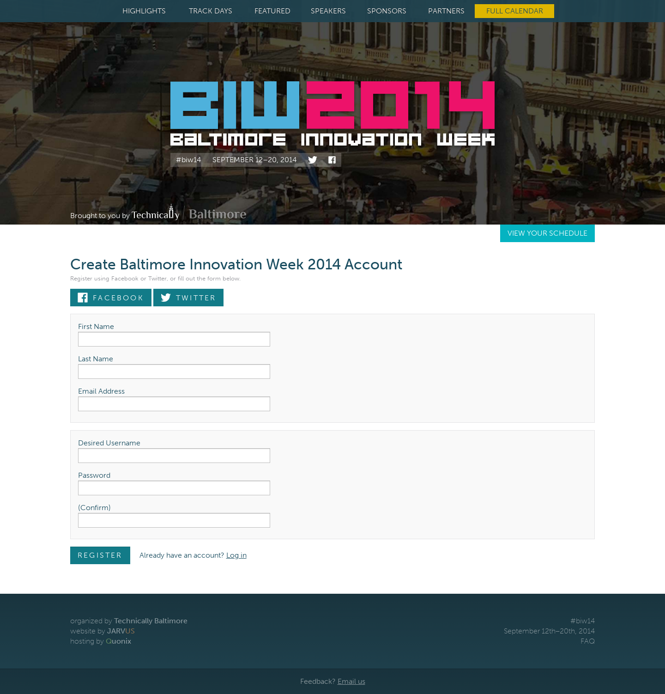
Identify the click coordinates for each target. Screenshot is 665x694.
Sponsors (386, 10)
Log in (236, 555)
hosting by (100, 641)
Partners (446, 10)
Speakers (328, 10)
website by (102, 631)
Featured (272, 10)
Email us (351, 681)
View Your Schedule (547, 233)
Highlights (144, 10)
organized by (128, 620)
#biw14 (188, 159)
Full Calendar (514, 10)
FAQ (587, 641)
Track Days (210, 10)
